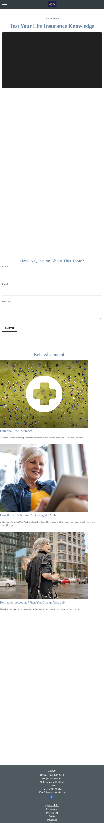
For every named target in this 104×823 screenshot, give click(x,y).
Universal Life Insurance (16, 431)
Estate (52, 816)
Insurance (52, 819)
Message (6, 301)
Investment (52, 812)
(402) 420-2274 (56, 774)
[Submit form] (9, 328)
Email (5, 283)
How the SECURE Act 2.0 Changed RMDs (28, 515)
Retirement (52, 809)
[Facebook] (52, 797)
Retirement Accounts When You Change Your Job (32, 602)
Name (5, 266)
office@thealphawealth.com (52, 792)
